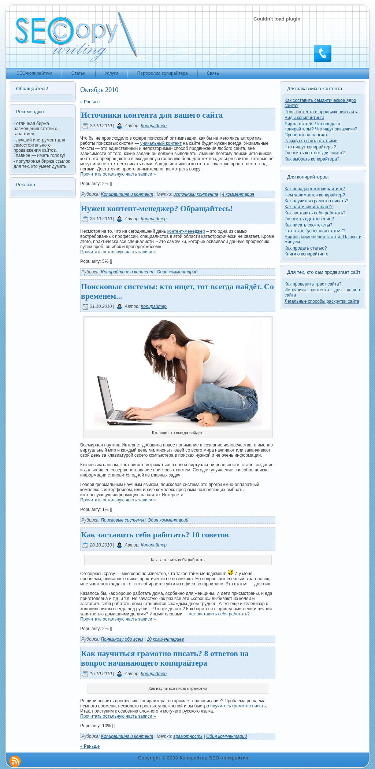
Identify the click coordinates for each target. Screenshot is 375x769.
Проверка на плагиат (306, 134)
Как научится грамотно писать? (316, 200)
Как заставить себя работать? (315, 213)
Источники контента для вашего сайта (152, 114)
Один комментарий (177, 272)
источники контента (196, 194)
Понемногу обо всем (122, 639)
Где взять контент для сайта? (315, 152)
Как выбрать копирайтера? (312, 159)
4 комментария (238, 194)
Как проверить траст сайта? (313, 284)
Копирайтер (154, 125)
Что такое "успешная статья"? (315, 230)
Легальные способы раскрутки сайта (322, 301)
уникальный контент (161, 143)
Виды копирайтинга (304, 117)
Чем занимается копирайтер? (315, 195)
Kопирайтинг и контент (127, 194)
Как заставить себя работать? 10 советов (155, 534)
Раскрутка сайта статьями (311, 140)
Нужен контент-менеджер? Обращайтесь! (157, 208)
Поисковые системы (122, 520)
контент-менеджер (186, 231)
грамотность (188, 736)
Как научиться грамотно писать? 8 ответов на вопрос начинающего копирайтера (165, 658)
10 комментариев (165, 639)
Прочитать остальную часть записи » (118, 174)
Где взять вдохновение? (309, 218)
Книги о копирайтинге (306, 254)
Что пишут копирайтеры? (310, 147)
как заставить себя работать (218, 614)
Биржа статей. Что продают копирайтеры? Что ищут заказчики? (321, 126)
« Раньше (90, 101)
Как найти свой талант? (309, 206)
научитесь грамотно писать (238, 706)
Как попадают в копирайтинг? (315, 188)
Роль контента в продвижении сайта (322, 111)
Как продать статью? (306, 248)
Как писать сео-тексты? (309, 225)
